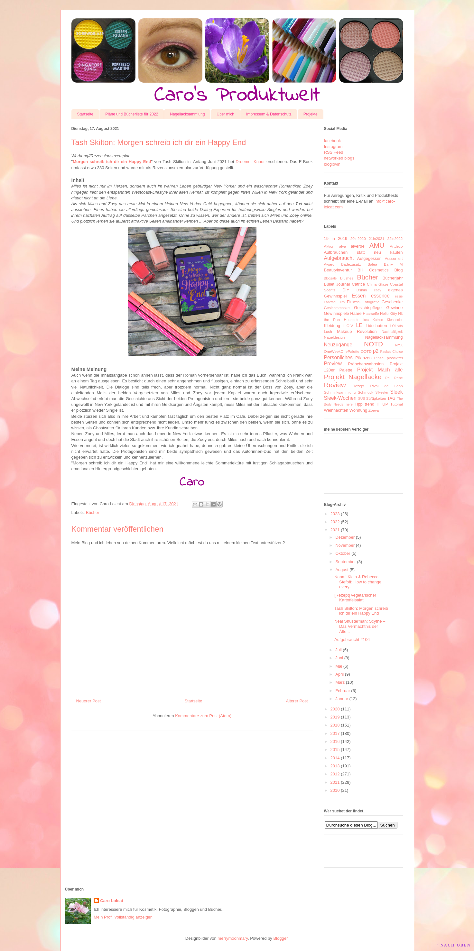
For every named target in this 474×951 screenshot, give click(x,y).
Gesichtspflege (368, 307)
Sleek (396, 392)
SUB (361, 398)
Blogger (280, 938)
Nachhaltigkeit (392, 332)
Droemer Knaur (250, 161)
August (341, 569)
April (339, 674)
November (345, 545)
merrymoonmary (233, 938)
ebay (377, 290)
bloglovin (332, 164)
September (345, 561)
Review (335, 385)
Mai (338, 666)
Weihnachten (336, 410)
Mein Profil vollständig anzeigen (123, 917)
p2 (375, 351)
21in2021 (376, 238)
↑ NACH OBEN (453, 945)
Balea (372, 264)
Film (341, 302)
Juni (339, 657)
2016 (335, 741)
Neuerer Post (88, 701)
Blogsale (330, 278)
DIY (345, 290)
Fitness (353, 301)
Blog (398, 270)
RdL (388, 378)
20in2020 (358, 238)
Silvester (381, 392)
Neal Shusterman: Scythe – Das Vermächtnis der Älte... (359, 626)
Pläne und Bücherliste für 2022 (131, 114)
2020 (335, 709)
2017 (335, 733)
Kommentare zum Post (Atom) (203, 715)
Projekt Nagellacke (353, 376)
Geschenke (392, 301)
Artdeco (396, 246)
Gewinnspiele (336, 313)
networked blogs (339, 158)
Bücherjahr (393, 278)
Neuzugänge (338, 344)
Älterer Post (297, 701)
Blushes (347, 278)
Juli (338, 649)
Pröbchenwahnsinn (366, 363)
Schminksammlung (340, 392)
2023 (335, 513)
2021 (335, 529)
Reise (398, 378)
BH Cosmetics (373, 270)
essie (399, 296)
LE (359, 325)
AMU (376, 245)
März (340, 682)
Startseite (85, 114)
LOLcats (396, 326)
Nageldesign (334, 337)
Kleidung (332, 325)
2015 (335, 749)
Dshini (362, 290)
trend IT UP (376, 404)
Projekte (310, 114)
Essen (359, 295)
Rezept (358, 386)
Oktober (342, 553)
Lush (328, 331)
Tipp (359, 404)
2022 (335, 521)
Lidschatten (376, 325)
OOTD (366, 351)
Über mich (225, 114)
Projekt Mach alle (380, 369)
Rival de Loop (386, 386)
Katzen (378, 320)
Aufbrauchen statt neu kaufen (363, 252)
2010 (335, 790)
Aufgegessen (369, 258)
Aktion (329, 246)
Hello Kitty (388, 313)
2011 (335, 782)
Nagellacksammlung (187, 114)
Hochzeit (351, 319)
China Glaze (377, 284)
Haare (355, 313)
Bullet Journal (337, 284)
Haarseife (371, 313)
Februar (342, 690)
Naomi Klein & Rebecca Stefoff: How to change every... (357, 581)
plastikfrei (395, 358)
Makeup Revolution (356, 331)
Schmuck (365, 392)
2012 (335, 774)
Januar (341, 698)
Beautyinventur (338, 270)
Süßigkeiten (376, 398)
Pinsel (379, 358)
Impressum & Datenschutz (269, 114)
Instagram (333, 146)
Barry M (393, 264)
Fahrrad (330, 302)
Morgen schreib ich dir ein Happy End (112, 161)
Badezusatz (351, 264)
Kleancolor (395, 320)
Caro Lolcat (111, 900)
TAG (391, 398)
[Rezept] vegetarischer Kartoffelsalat (355, 598)
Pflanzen (363, 357)
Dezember (345, 537)
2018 (335, 725)
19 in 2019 (336, 238)
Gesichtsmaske (337, 308)
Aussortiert (394, 258)
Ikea (365, 320)
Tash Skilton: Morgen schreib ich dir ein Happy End (361, 611)
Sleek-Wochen (340, 398)
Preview (333, 363)
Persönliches (338, 357)
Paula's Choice (391, 351)
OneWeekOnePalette (341, 351)
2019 (335, 717)
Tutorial (396, 404)
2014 (335, 757)
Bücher (92, 512)
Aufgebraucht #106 (352, 639)
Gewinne (394, 307)
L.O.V (348, 326)
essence (380, 295)
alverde (358, 246)
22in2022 (395, 238)
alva (342, 246)
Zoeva (373, 410)
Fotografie (371, 302)
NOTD (373, 344)
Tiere (348, 404)
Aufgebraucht (339, 258)
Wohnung (358, 410)
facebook (332, 140)
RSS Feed (333, 152)
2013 (335, 766)
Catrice (358, 284)
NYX (399, 345)
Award (329, 264)
